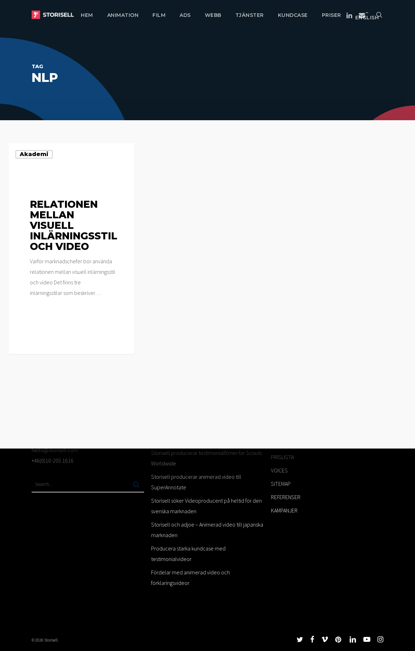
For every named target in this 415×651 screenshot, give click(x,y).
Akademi (34, 154)
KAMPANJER (284, 510)
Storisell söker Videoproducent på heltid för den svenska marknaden (206, 506)
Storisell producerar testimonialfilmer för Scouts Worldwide (206, 458)
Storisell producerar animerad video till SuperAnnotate (196, 482)
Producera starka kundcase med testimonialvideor (188, 553)
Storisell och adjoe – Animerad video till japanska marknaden (207, 530)
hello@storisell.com (55, 449)
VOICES (279, 470)
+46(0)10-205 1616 (52, 460)
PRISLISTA (282, 456)
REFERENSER (285, 497)
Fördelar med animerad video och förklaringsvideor (190, 577)
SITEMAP (281, 483)
